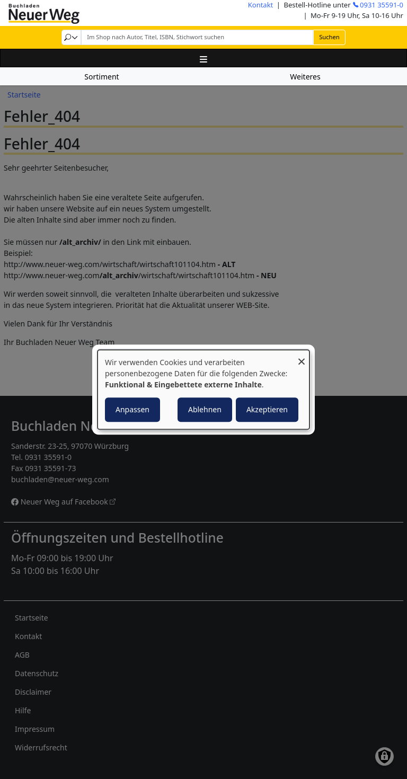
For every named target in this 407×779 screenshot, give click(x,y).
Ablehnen (205, 409)
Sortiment (101, 77)
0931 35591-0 (381, 5)
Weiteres (305, 77)
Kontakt (260, 5)
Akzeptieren (267, 409)
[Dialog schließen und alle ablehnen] (301, 356)
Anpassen (132, 409)
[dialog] (203, 389)
